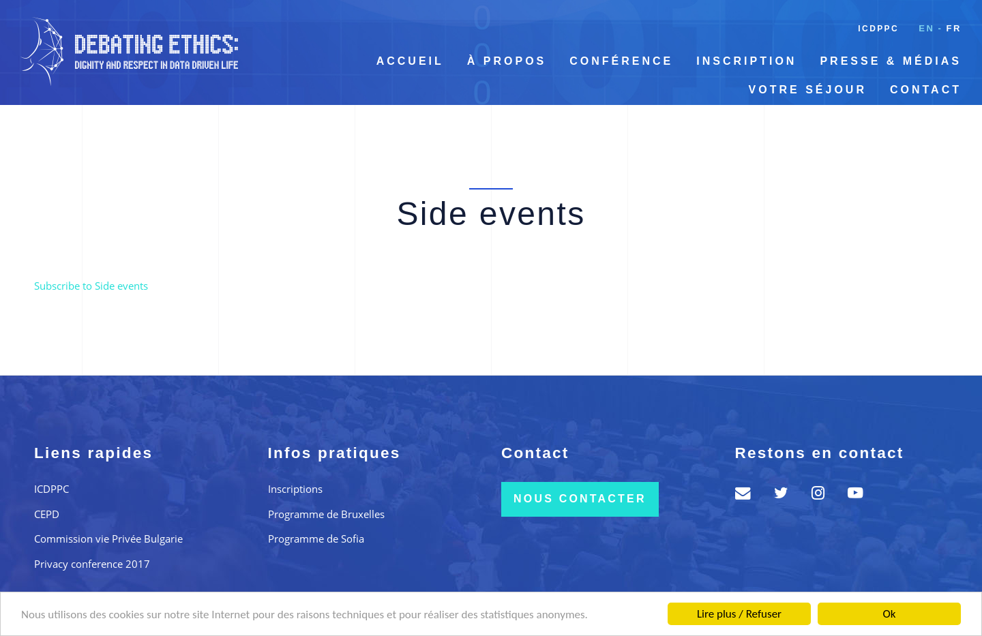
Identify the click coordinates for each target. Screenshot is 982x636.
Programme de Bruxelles (326, 514)
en (926, 28)
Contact (926, 89)
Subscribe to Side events (91, 285)
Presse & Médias (891, 61)
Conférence (621, 61)
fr (954, 28)
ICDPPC (878, 28)
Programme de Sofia (316, 538)
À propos (506, 61)
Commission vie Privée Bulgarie (108, 538)
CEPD (46, 514)
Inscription (746, 61)
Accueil (410, 61)
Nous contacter (580, 498)
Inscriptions (295, 489)
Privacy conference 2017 (92, 564)
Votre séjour (808, 89)
